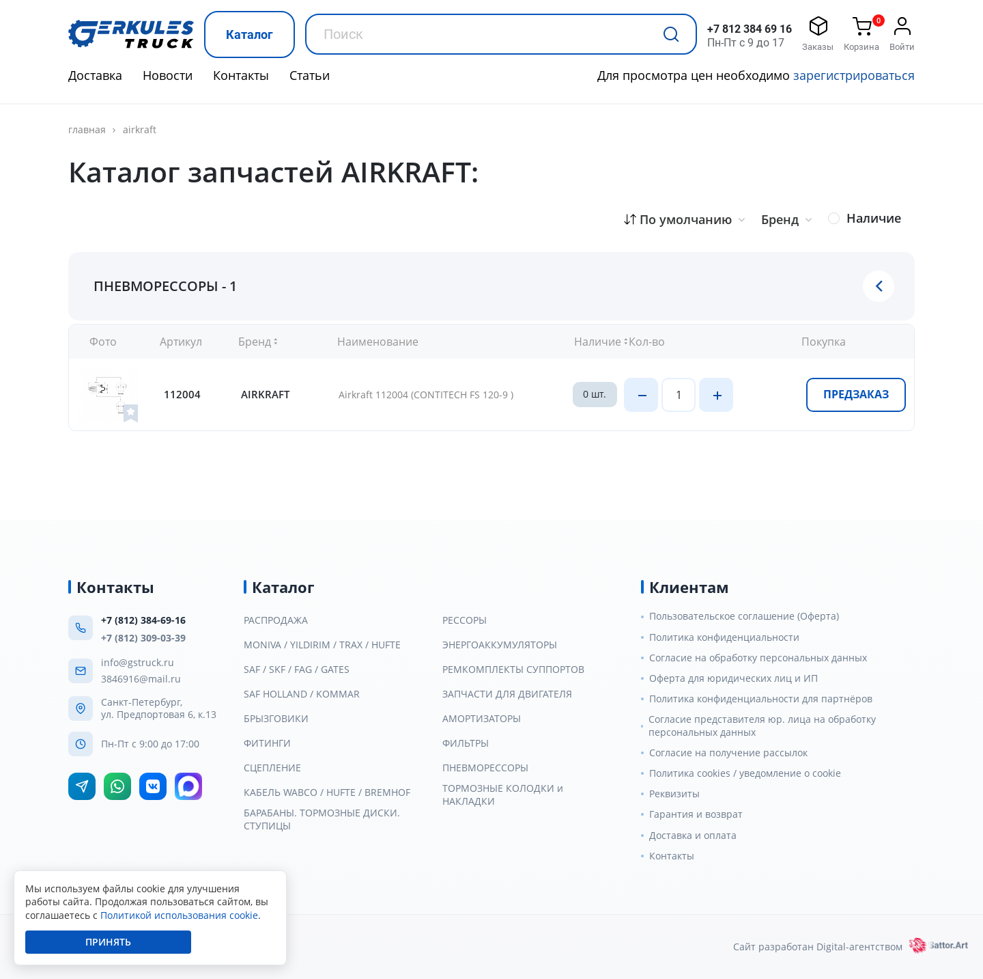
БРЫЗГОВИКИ (276, 719)
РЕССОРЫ (464, 620)
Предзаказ (856, 394)
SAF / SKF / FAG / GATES (297, 669)
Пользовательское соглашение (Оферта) (744, 616)
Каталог (249, 34)
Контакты (241, 75)
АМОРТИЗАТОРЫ (481, 719)
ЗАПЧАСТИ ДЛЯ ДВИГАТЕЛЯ (507, 694)
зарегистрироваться (854, 75)
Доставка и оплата (693, 835)
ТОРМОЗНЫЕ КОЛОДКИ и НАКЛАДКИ (502, 794)
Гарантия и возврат (696, 814)
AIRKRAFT (139, 129)
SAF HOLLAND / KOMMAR (302, 694)
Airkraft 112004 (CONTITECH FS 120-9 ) (426, 394)
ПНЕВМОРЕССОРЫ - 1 (165, 286)
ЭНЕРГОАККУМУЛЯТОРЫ (499, 645)
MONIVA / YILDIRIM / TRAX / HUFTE (322, 645)
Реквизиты (674, 794)
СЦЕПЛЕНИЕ (272, 768)
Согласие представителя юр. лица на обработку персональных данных (762, 725)
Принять (108, 941)
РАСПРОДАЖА (276, 620)
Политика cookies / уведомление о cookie (745, 773)
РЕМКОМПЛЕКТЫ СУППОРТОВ (513, 669)
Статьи (309, 75)
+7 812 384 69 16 (749, 29)
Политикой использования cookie (179, 915)
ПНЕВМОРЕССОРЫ (485, 768)
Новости (168, 75)
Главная (87, 130)
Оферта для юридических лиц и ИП (733, 678)
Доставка (95, 75)
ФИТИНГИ (267, 743)
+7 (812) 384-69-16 (143, 619)
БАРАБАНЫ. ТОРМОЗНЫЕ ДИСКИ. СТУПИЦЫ (322, 819)
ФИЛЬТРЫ (465, 743)
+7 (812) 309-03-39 (143, 637)
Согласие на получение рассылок (728, 753)
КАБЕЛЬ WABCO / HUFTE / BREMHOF (327, 792)
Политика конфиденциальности (724, 637)
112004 (182, 394)
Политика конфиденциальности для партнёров (760, 699)
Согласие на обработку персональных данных (758, 658)
